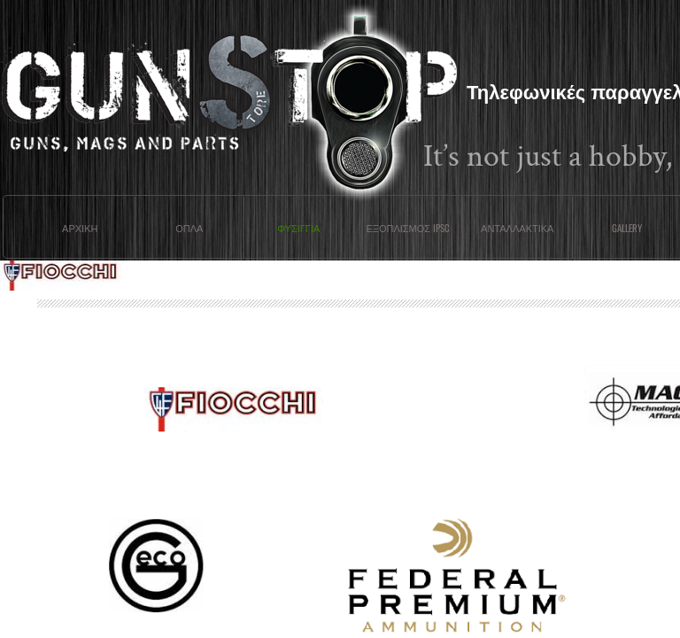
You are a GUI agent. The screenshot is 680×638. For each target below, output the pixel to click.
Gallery (627, 228)
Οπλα (189, 228)
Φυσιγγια (298, 228)
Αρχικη (79, 228)
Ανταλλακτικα (517, 228)
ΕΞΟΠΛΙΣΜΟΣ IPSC (408, 228)
